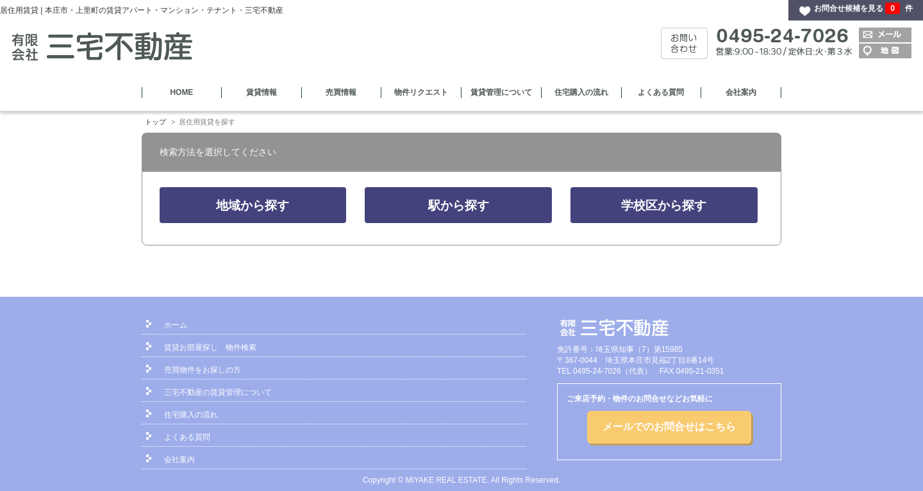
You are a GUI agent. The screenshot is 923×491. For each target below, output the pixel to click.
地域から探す (252, 205)
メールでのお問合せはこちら (669, 426)
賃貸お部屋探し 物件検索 (210, 347)
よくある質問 (661, 92)
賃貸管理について (501, 92)
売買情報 (341, 92)
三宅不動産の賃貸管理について (218, 392)
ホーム (175, 324)
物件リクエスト (421, 92)
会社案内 (741, 92)
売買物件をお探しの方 (202, 369)
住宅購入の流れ (581, 92)
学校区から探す (663, 205)
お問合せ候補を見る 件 (863, 8)
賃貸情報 (261, 92)
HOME (181, 92)
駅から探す (458, 205)
